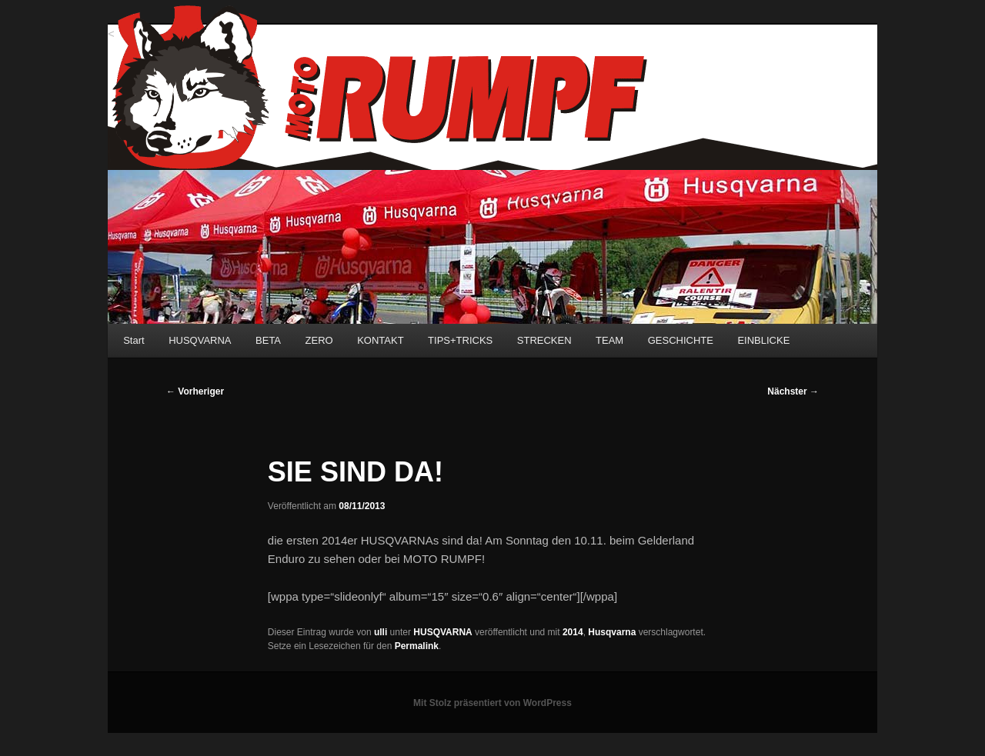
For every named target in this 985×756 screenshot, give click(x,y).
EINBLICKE (763, 340)
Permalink (417, 646)
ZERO (319, 340)
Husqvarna (612, 632)
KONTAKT (380, 340)
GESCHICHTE (680, 340)
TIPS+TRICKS (460, 340)
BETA (268, 340)
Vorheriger (195, 391)
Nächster (793, 391)
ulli (380, 632)
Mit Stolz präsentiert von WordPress (492, 703)
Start (133, 340)
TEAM (609, 340)
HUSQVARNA (200, 340)
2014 (573, 632)
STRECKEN (544, 340)
